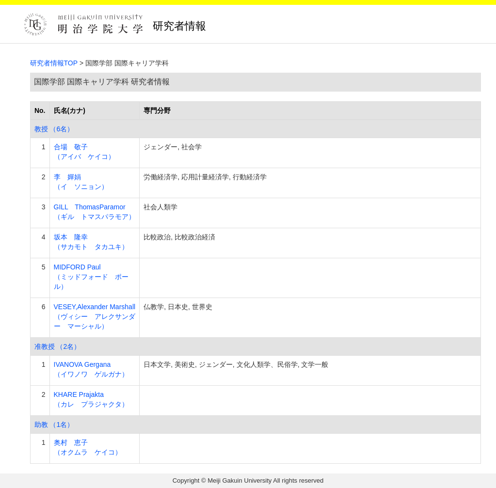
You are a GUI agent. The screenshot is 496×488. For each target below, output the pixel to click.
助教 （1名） (54, 424)
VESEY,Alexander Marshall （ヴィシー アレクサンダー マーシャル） (95, 316)
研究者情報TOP (54, 63)
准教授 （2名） (57, 346)
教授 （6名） (54, 129)
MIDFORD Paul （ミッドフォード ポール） (91, 276)
